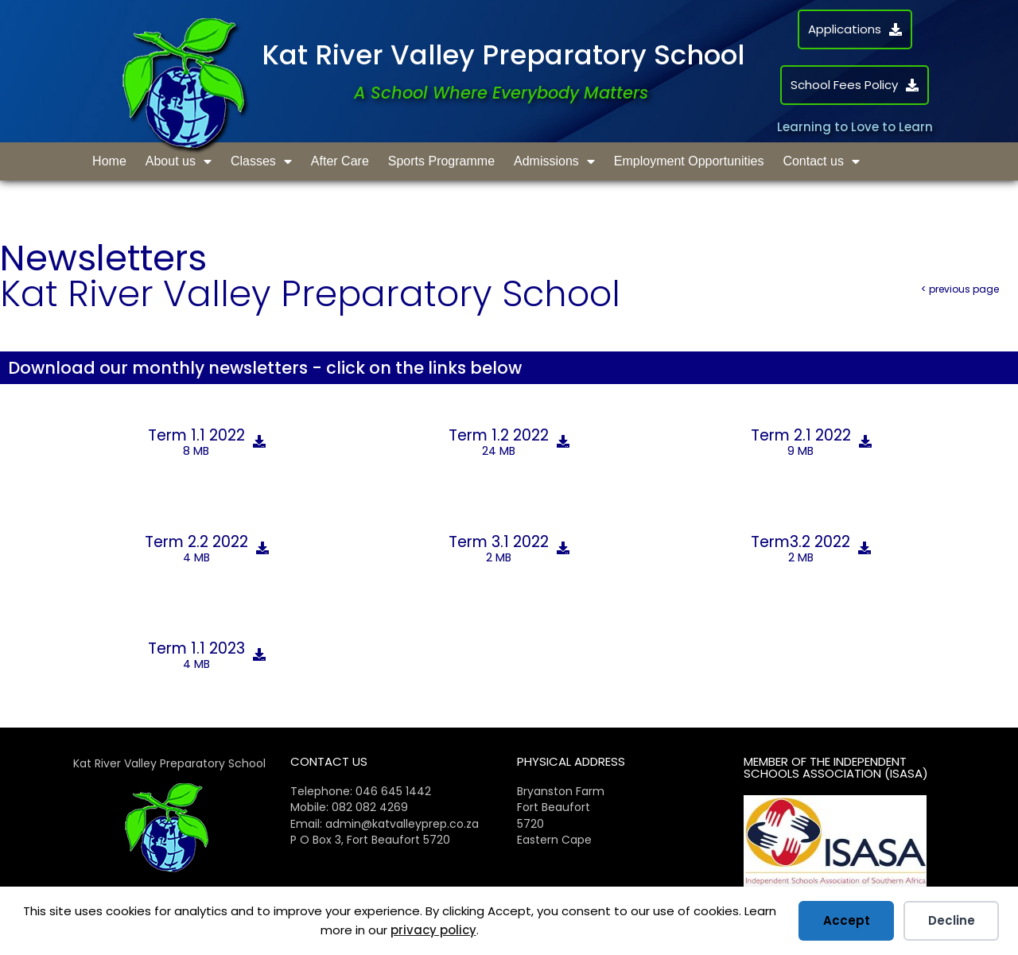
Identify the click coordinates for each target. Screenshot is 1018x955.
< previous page (960, 289)
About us (179, 161)
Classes (261, 161)
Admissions (554, 161)
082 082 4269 (370, 807)
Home (109, 161)
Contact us (821, 161)
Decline (951, 920)
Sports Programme (441, 161)
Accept (846, 920)
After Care (340, 161)
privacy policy (433, 930)
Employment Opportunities (689, 161)
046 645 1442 (393, 791)
